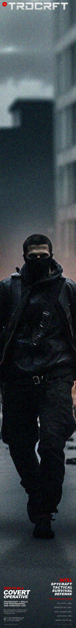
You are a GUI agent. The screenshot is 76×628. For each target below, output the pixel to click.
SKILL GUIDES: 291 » (63, 612)
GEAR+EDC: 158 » (64, 616)
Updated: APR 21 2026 (11, 624)
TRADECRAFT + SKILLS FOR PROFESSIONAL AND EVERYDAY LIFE (16, 604)
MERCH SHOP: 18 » (63, 620)
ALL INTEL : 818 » (64, 603)
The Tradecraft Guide (60, 599)
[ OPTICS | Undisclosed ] (63, 624)
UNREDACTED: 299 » (63, 607)
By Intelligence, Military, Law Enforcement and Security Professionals (16, 611)
